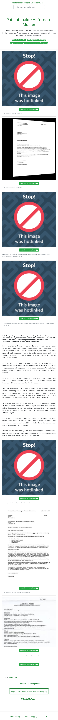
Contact (45, 716)
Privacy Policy (15, 716)
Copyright (35, 716)
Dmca (26, 716)
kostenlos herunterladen (29, 109)
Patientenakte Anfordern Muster (29, 22)
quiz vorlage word (18, 40)
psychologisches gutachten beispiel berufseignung (28, 43)
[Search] (29, 7)
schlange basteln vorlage (36, 40)
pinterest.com (14, 677)
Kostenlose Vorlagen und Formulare (28, 2)
